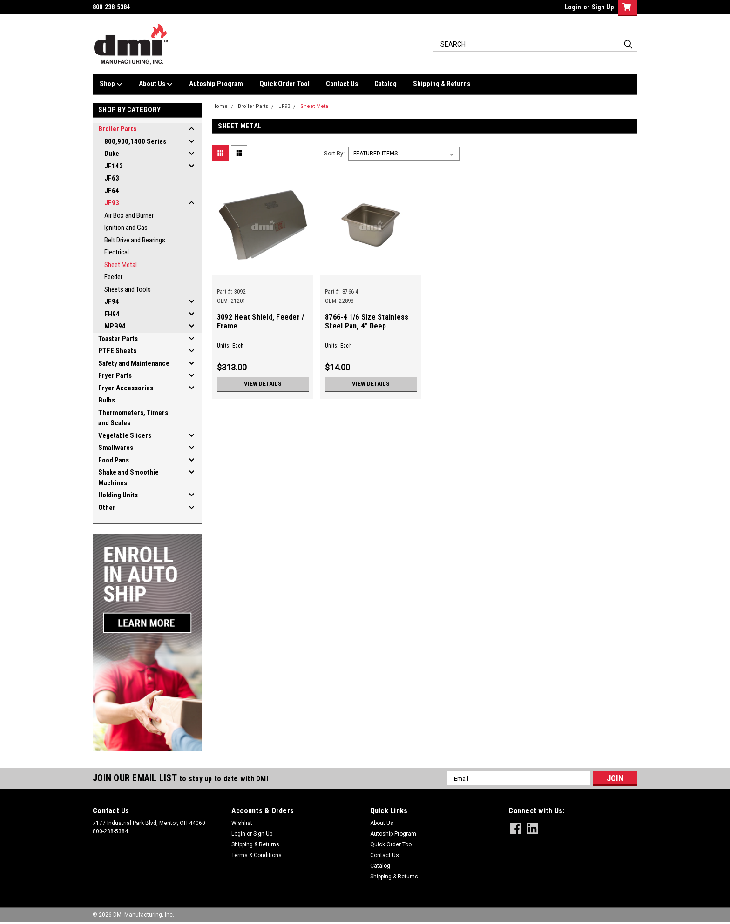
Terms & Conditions (256, 855)
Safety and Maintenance (133, 363)
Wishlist (241, 823)
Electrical (116, 252)
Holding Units (118, 495)
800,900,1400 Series (135, 141)
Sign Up (603, 7)
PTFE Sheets (117, 351)
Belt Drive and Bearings (134, 240)
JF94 (111, 301)
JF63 (111, 178)
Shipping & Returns (441, 84)
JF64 (111, 191)
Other (106, 507)
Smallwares (115, 447)
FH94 (112, 314)
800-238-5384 (110, 831)
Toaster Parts (118, 339)
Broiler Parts (117, 129)
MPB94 (115, 326)
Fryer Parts (115, 375)
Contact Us (342, 84)
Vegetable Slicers (124, 435)
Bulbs (106, 400)
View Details (262, 384)
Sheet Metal (120, 265)
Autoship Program (216, 84)
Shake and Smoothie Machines (128, 477)
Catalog (385, 84)
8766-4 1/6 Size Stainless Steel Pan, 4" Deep (366, 321)
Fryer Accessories (125, 388)
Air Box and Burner (129, 215)
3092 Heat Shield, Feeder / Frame (260, 321)
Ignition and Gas (126, 227)
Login (573, 7)
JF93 (111, 203)
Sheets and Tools (127, 289)
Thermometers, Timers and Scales (133, 418)
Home (220, 106)
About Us (156, 84)
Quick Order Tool (284, 84)
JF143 (113, 166)
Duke (111, 153)
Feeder (113, 277)
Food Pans (113, 460)
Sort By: (334, 153)
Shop (111, 84)
